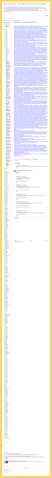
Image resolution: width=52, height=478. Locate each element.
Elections (6, 242)
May (6, 57)
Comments (6, 473)
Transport (6, 417)
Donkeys (6, 236)
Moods (5, 328)
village (5, 429)
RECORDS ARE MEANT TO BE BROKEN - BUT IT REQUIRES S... (8, 73)
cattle (5, 211)
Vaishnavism (6, 423)
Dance (5, 230)
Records (6, 366)
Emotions (6, 244)
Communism (6, 218)
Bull (5, 204)
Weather (6, 433)
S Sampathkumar (8, 23)
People (5, 347)
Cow (5, 223)
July (6, 55)
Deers (5, 231)
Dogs (5, 235)
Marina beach (6, 314)
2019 (5, 38)
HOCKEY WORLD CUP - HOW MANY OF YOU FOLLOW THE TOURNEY (8, 66)
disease (6, 234)
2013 (5, 45)
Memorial (6, 322)
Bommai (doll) (6, 199)
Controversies (6, 221)
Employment (6, 245)
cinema (5, 215)
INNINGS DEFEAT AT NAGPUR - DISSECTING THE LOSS (8, 104)
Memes (5, 321)
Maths (5, 318)
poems (5, 357)
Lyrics (5, 311)
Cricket (5, 224)
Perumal (6, 349)
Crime (5, 225)
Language (6, 302)
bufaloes (6, 202)
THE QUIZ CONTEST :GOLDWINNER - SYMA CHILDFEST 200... (8, 138)
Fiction (5, 253)
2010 (5, 48)
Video (5, 428)
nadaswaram (6, 337)
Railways (6, 364)
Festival (6, 252)
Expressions (6, 248)
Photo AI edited (6, 352)
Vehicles (6, 426)
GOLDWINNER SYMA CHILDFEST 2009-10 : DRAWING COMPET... (8, 122)
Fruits (5, 264)
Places (5, 355)
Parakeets (6, 345)
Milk (5, 325)
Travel (5, 418)
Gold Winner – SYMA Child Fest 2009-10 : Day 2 (26, 22)
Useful (5, 422)
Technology (6, 404)
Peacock (6, 346)
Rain (5, 365)
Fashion (6, 251)
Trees (5, 419)
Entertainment (6, 246)
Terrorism (6, 407)
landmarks (6, 301)
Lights (5, 307)
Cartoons (6, 208)
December (6, 49)
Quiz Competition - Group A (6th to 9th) (8, 156)
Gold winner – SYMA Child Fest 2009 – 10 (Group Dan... (8, 119)
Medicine (6, 320)
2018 (5, 39)
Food (5, 261)
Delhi (5, 232)
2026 (5, 30)
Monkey (6, 327)
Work (5, 436)
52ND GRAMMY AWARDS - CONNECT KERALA (7, 164)
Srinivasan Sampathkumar (20, 170)
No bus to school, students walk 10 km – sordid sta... (7, 89)
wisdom (6, 434)
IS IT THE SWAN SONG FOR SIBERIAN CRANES (7, 94)
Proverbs (6, 361)
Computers (6, 219)
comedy (6, 217)
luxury (5, 310)
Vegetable (6, 425)
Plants (5, 356)
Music (5, 334)
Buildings (6, 203)
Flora (5, 259)
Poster (5, 360)
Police (5, 358)
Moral (5, 330)
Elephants (6, 243)
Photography (6, 353)
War (5, 430)
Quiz (5, 363)
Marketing (6, 316)
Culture (5, 227)
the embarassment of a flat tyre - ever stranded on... (8, 107)
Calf (5, 206)
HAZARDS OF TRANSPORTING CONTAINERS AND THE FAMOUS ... (8, 70)
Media (5, 319)
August (6, 54)
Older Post (46, 240)
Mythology (6, 336)
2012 (5, 46)
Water (5, 431)
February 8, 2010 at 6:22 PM (23, 165)
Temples (6, 405)
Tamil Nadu (6, 403)
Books (5, 200)
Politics (5, 359)
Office (5, 343)
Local (5, 309)
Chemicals (6, 212)
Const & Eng (6, 220)
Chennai (6, 213)
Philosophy (6, 351)
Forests (5, 262)
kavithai (6, 298)
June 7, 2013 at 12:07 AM (23, 176)
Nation (5, 338)
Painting (6, 344)
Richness (6, 368)
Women (6, 435)
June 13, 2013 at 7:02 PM (23, 210)
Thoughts (6, 412)
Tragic (5, 416)
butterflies (6, 205)
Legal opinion (6, 304)
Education (6, 241)
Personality (6, 348)
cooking (6, 222)
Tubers (5, 421)
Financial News (6, 255)
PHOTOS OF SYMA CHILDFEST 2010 (8, 91)
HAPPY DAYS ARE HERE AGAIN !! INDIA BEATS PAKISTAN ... (7, 63)
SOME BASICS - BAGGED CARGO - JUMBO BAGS (8, 76)
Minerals (6, 326)
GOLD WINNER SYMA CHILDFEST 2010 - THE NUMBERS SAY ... (8, 114)
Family (5, 250)
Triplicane (6, 420)
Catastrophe (6, 209)
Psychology (6, 362)
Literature (6, 308)
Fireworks (6, 257)
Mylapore (6, 335)
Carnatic (6, 207)
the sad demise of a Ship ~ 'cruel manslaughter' (7, 101)
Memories (6, 323)
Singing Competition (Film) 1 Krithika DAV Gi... (7, 158)
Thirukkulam (6, 409)
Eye (5, 249)
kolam (5, 300)
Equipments (6, 247)
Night (5, 341)
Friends (5, 263)
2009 (5, 168)
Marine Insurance (7, 315)
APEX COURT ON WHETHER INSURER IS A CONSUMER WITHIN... (7, 86)
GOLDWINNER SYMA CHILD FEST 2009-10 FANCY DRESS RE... (8, 148)
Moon (5, 329)
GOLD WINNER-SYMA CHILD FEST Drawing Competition (7, 153)
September (6, 53)
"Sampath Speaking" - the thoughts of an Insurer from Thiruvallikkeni (25, 4)
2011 (5, 47)
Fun (5, 265)
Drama (5, 237)
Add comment (16, 217)
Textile (5, 408)
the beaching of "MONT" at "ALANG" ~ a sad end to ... (7, 79)
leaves (5, 303)
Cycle (5, 229)
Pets (5, 350)
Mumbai (6, 333)
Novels (5, 342)
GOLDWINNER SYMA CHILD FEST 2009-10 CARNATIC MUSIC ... (8, 161)
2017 (5, 40)
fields (5, 254)
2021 (5, 36)
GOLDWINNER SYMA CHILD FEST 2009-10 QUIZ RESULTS (8, 151)
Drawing (6, 238)
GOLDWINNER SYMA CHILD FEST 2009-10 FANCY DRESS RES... (8, 144)
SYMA (17, 160)
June (6, 56)
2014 (5, 44)
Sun (5, 399)
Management (6, 313)
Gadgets (6, 267)
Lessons (6, 305)
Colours (6, 216)
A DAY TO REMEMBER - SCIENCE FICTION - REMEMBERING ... (8, 110)
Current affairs (6, 228)
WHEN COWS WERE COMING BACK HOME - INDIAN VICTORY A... (8, 82)
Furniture (6, 266)
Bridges (6, 201)
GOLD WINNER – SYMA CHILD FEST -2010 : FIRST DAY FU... (7, 135)
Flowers (6, 260)
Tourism (6, 415)
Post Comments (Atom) (20, 241)
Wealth (5, 432)
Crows (5, 226)
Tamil (5, 402)
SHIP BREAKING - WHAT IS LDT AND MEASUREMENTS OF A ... (8, 98)
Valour (5, 424)
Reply (17, 167)
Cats (5, 210)
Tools (5, 414)
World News (6, 437)
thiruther (6, 411)
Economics (6, 240)
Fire (5, 256)
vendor (5, 427)
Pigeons (6, 354)
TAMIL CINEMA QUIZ (8, 96)
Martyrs (5, 317)
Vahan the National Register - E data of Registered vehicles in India (13, 453)
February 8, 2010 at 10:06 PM (29, 170)
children (6, 214)
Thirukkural (6, 410)
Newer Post (15, 240)
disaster (6, 233)
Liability (5, 306)
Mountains (6, 331)
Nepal (5, 340)
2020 (5, 37)
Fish (5, 258)
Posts (5, 471)
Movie (5, 332)
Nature (5, 339)
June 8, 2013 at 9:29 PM (23, 201)
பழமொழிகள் (6, 438)
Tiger (5, 413)
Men (5, 324)
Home (31, 240)
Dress (5, 239)
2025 (5, 31)
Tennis (5, 406)
